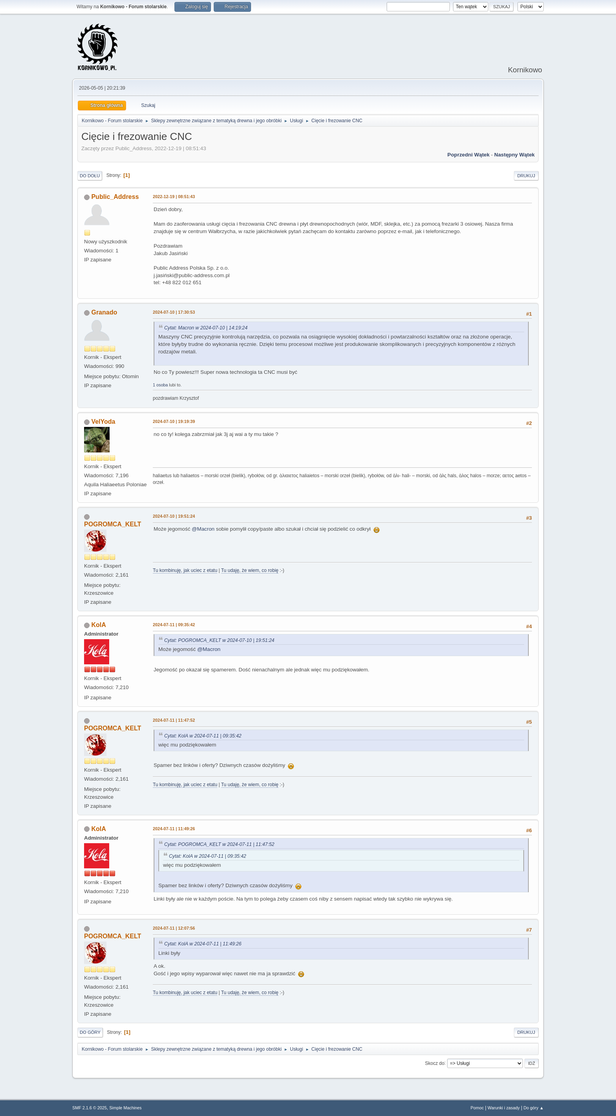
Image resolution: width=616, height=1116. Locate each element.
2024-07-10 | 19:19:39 (174, 421)
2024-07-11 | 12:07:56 (174, 928)
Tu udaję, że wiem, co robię (250, 570)
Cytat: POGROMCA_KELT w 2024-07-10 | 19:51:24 (219, 640)
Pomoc (477, 1107)
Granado (104, 312)
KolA (98, 624)
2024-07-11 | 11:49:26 (174, 828)
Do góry (90, 1032)
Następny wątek (514, 155)
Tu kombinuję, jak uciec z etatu (185, 570)
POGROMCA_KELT (112, 524)
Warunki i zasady (504, 1107)
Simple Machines (125, 1107)
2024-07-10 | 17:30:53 (174, 312)
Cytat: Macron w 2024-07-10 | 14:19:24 (206, 328)
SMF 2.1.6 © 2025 (89, 1107)
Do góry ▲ (534, 1107)
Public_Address (115, 196)
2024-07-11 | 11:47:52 (174, 720)
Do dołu (90, 175)
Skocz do (434, 1063)
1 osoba (160, 384)
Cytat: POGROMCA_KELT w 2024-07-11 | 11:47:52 (219, 844)
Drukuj (526, 175)
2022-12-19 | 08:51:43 (174, 196)
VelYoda (103, 421)
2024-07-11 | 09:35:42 (174, 624)
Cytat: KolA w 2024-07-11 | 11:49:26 (203, 944)
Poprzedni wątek (468, 155)
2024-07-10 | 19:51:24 (174, 516)
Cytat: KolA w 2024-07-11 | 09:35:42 (203, 736)
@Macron (203, 529)
